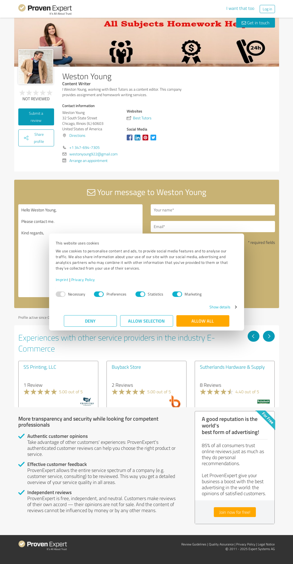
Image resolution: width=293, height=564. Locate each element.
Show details (211, 306)
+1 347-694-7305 (84, 147)
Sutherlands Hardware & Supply (232, 367)
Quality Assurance (221, 544)
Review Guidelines (193, 544)
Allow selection (146, 321)
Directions (77, 135)
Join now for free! (234, 512)
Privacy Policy (91, 279)
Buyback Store (126, 367)
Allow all (203, 321)
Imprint (70, 279)
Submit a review (36, 117)
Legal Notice (266, 544)
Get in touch (256, 23)
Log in (267, 8)
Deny (90, 321)
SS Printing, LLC (39, 367)
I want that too (240, 8)
